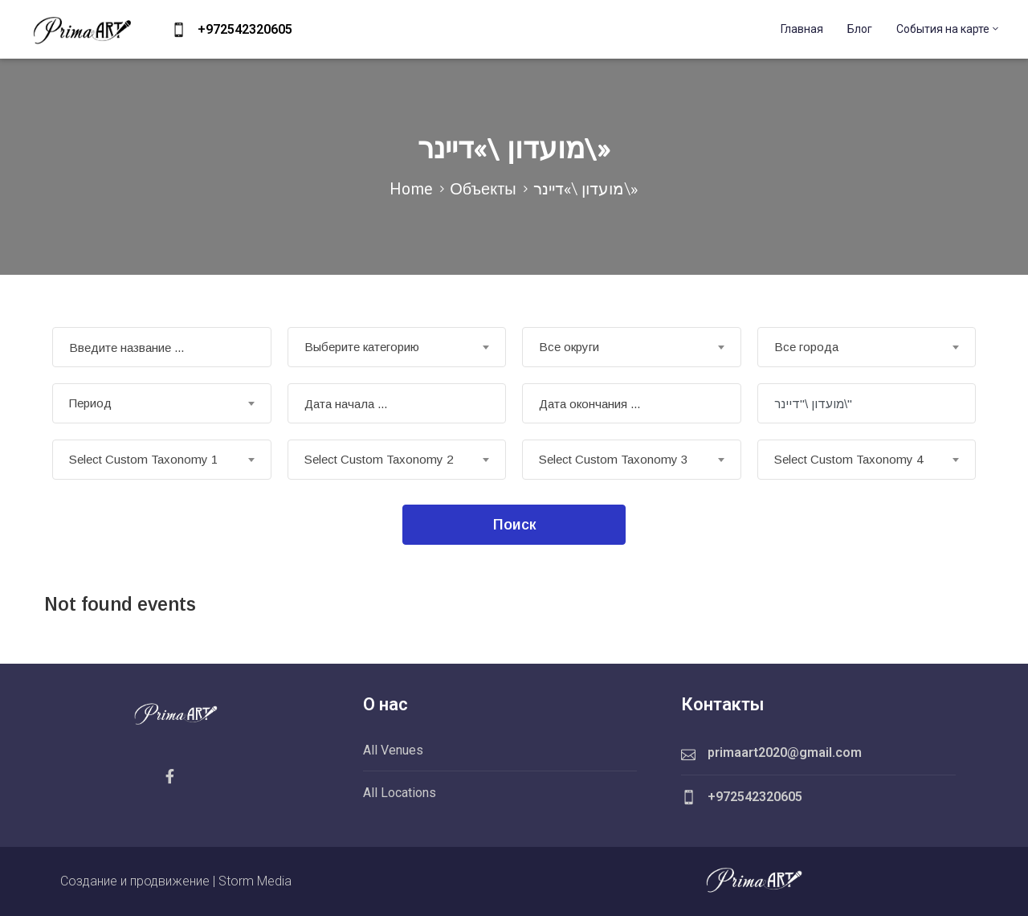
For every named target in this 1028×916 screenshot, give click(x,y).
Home (411, 188)
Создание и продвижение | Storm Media (176, 881)
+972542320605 (245, 29)
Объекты (483, 188)
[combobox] (397, 347)
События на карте (948, 28)
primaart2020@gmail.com (785, 752)
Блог (859, 28)
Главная (802, 28)
